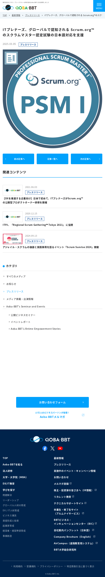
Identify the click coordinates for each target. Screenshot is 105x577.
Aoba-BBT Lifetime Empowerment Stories (36, 328)
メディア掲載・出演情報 (19, 299)
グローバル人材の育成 (14, 505)
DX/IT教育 (9, 483)
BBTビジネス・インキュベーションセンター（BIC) (74, 521)
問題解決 (7, 495)
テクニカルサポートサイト (68, 503)
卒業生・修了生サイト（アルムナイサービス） (67, 511)
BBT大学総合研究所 (65, 549)
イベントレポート (21, 321)
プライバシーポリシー (51, 566)
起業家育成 (8, 525)
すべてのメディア (16, 276)
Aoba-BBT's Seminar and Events (25, 306)
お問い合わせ (61, 477)
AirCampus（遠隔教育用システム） (74, 543)
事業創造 (7, 535)
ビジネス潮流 (9, 515)
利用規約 (18, 566)
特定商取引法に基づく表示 (80, 566)
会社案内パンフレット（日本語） (72, 530)
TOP (5, 15)
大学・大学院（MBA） (15, 477)
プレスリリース (32, 15)
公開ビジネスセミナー (23, 315)
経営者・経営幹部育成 (14, 530)
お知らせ (11, 283)
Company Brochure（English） (73, 536)
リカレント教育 (62, 496)
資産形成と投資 (11, 520)
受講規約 (31, 566)
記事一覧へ (52, 158)
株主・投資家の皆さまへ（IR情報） (74, 490)
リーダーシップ (11, 500)
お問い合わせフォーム (52, 402)
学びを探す (9, 489)
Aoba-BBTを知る (13, 464)
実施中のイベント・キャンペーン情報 (75, 470)
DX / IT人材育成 (11, 510)
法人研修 (8, 470)
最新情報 (16, 15)
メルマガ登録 (61, 483)
